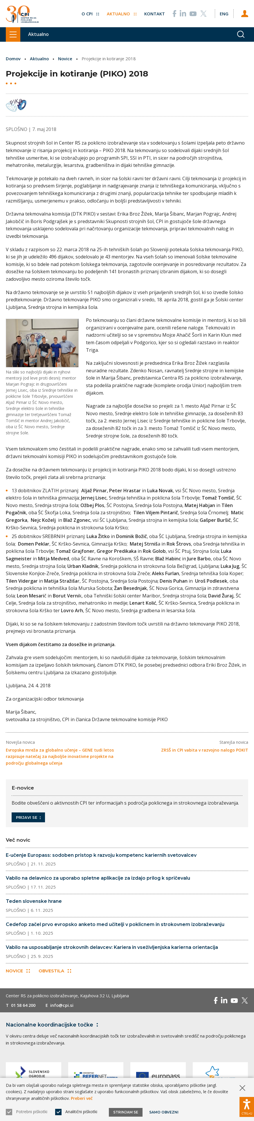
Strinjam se (125, 1112)
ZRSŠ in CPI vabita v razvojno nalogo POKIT (204, 750)
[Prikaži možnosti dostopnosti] (246, 1106)
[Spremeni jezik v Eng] (223, 12)
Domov (13, 58)
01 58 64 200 (24, 1005)
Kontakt (154, 12)
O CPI (89, 12)
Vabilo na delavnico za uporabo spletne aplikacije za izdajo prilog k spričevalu (98, 878)
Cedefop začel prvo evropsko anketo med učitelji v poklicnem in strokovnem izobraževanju (115, 924)
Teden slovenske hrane (34, 901)
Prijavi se (28, 817)
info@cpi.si (64, 1005)
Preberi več (82, 1098)
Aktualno (121, 12)
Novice (66, 58)
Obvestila (55, 971)
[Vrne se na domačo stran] (22, 13)
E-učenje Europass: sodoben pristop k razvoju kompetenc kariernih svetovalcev (101, 855)
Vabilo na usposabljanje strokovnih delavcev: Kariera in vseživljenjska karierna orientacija (112, 947)
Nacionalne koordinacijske (53, 1025)
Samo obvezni (164, 1112)
